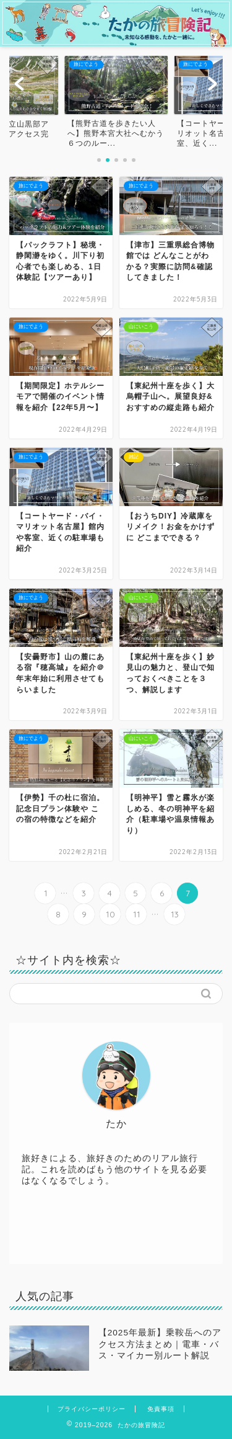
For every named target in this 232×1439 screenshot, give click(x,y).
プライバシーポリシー (92, 1409)
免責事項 (160, 1409)
